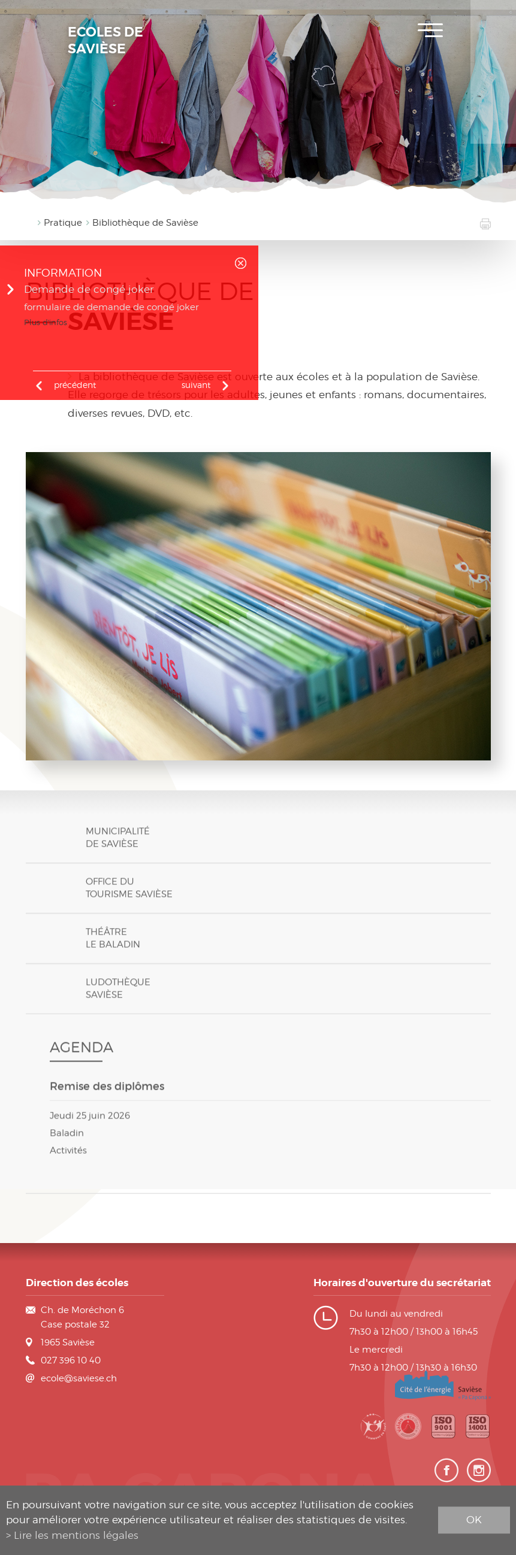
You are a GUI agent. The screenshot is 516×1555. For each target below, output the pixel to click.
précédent (75, 385)
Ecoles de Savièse (105, 40)
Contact (493, 126)
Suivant (196, 385)
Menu (430, 30)
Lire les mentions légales (76, 1535)
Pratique (63, 222)
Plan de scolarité (493, 54)
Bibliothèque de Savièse (145, 222)
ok (474, 1520)
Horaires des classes (493, 90)
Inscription (493, 18)
